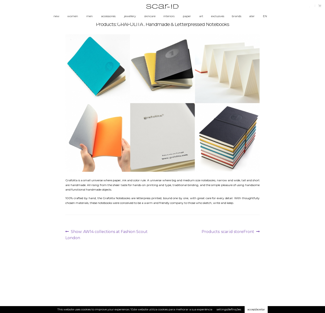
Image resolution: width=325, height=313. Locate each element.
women (72, 16)
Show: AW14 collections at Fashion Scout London (106, 234)
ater (252, 16)
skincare (149, 16)
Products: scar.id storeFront (228, 232)
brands (236, 16)
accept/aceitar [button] (256, 309)
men (89, 16)
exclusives (217, 16)
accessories (108, 16)
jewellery (130, 16)
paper (187, 16)
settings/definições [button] (229, 309)
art (201, 16)
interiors (169, 16)
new (56, 16)
